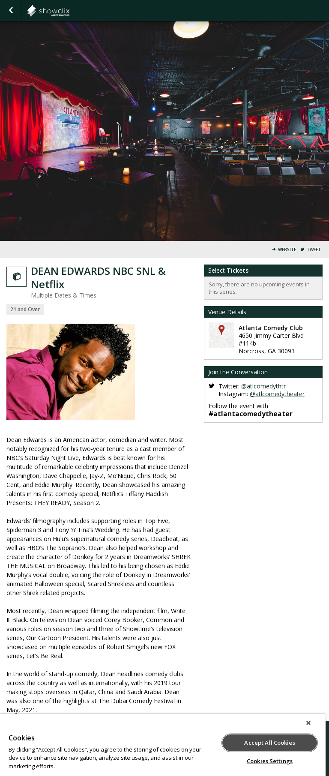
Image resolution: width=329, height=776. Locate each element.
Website (287, 250)
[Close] (308, 722)
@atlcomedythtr (263, 386)
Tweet (314, 250)
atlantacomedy (69, 10)
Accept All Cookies (269, 742)
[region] (163, 745)
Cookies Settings (270, 761)
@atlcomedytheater (277, 394)
